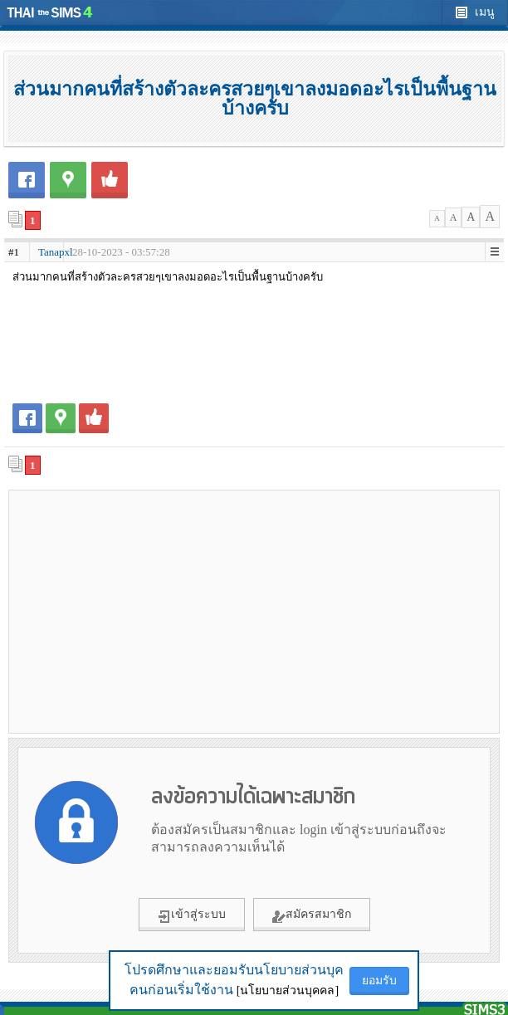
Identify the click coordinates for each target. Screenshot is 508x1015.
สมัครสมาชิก (311, 915)
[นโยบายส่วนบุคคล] (288, 990)
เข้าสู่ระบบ (192, 915)
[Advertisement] (254, 611)
